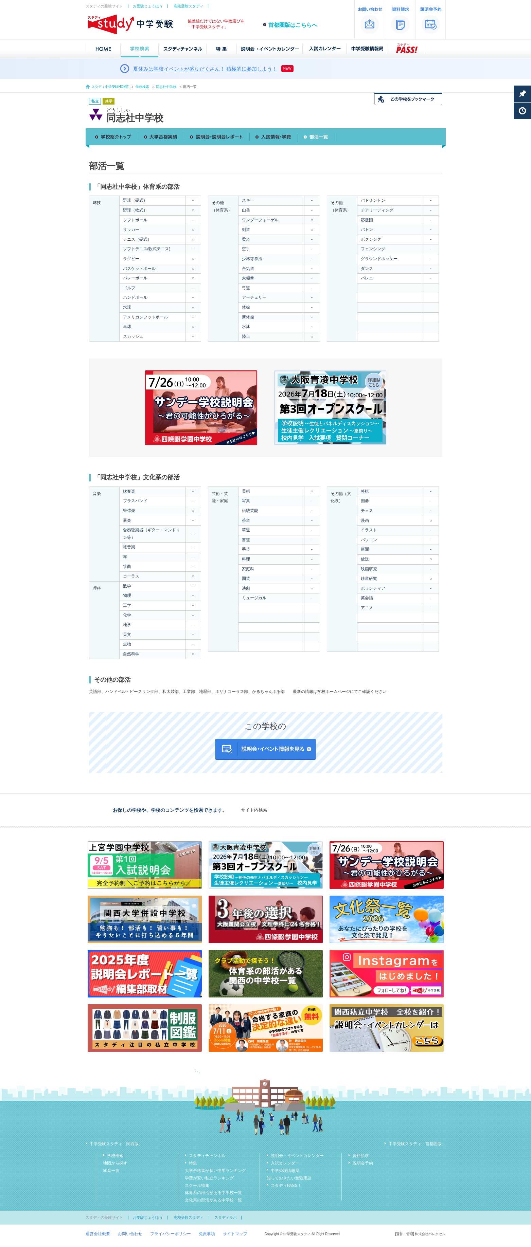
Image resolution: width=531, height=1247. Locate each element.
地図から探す (115, 1163)
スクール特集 (197, 1185)
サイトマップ (235, 1233)
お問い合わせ (130, 1233)
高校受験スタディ (188, 6)
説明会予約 (363, 1163)
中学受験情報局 (285, 1170)
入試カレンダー (285, 1163)
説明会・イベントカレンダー (297, 1155)
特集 (193, 1163)
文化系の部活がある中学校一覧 (213, 1200)
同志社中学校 (166, 87)
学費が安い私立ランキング (209, 1178)
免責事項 (207, 1233)
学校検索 (142, 87)
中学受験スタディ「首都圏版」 (417, 1143)
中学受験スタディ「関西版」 (116, 1143)
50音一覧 (111, 1170)
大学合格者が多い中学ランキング (215, 1170)
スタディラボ (225, 1217)
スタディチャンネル (207, 1155)
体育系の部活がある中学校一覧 (213, 1192)
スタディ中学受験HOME (110, 87)
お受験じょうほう (148, 6)
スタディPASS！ (286, 1185)
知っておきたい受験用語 (289, 1178)
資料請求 (361, 1155)
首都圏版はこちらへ (292, 25)
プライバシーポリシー (170, 1233)
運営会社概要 (98, 1233)
